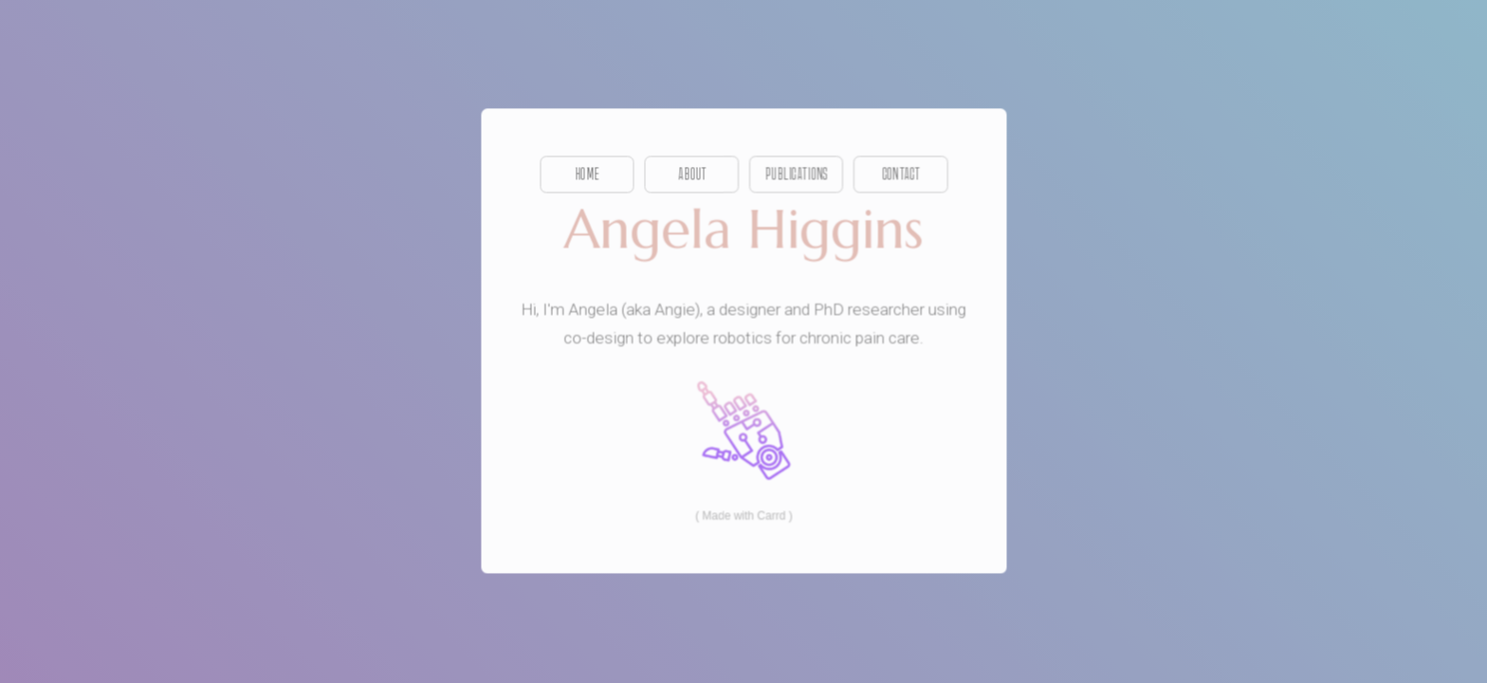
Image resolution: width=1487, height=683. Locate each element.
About (692, 174)
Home (587, 174)
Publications (795, 174)
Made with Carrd (743, 515)
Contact (901, 174)
